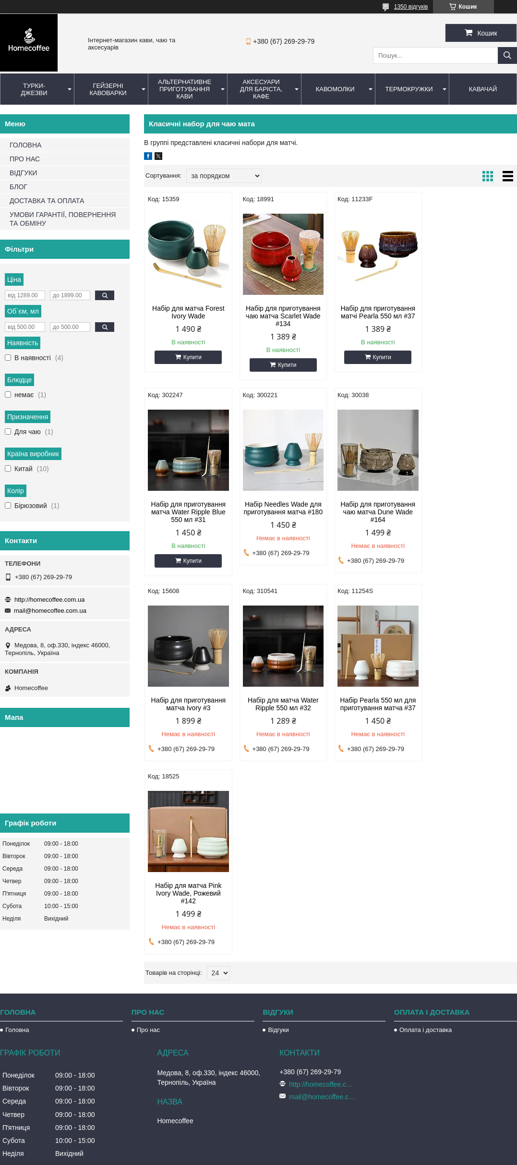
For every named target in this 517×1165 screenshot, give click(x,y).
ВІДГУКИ (23, 173)
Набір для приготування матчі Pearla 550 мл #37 (377, 312)
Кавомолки (335, 89)
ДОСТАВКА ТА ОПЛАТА (47, 201)
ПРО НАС (25, 159)
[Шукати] (507, 55)
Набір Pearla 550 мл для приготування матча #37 (188, 701)
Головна (17, 975)
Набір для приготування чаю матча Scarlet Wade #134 (283, 316)
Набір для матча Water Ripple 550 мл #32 (472, 508)
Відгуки (278, 975)
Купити (192, 357)
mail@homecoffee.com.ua (50, 610)
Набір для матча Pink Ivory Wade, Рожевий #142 (283, 704)
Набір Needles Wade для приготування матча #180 (188, 508)
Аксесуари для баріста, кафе (261, 89)
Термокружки (409, 89)
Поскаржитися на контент (238, 1156)
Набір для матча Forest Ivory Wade (188, 312)
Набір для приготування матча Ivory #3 (377, 508)
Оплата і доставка (425, 975)
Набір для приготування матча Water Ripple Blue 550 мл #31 (472, 316)
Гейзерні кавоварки (107, 89)
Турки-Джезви (34, 89)
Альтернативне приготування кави (184, 89)
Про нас (148, 975)
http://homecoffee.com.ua (49, 599)
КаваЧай (483, 89)
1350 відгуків (411, 6)
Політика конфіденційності (313, 1156)
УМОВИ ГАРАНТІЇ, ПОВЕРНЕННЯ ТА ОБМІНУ (63, 219)
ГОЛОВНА (25, 145)
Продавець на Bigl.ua (258, 1147)
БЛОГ (18, 187)
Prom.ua (303, 1138)
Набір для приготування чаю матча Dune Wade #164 (283, 511)
